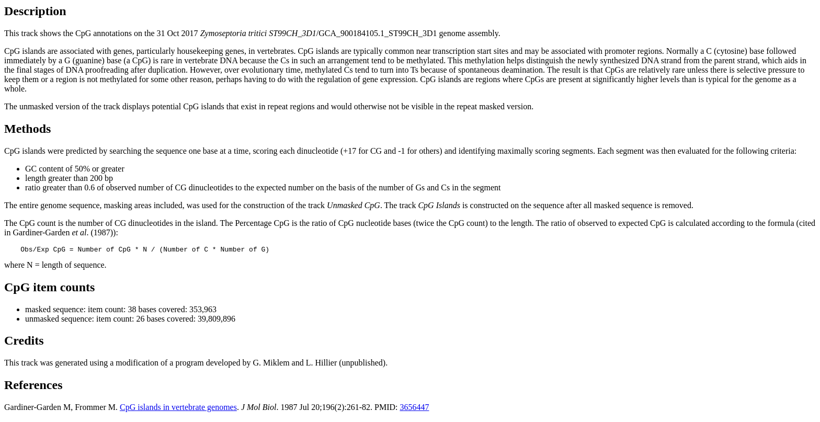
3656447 (414, 408)
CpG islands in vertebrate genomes (178, 408)
